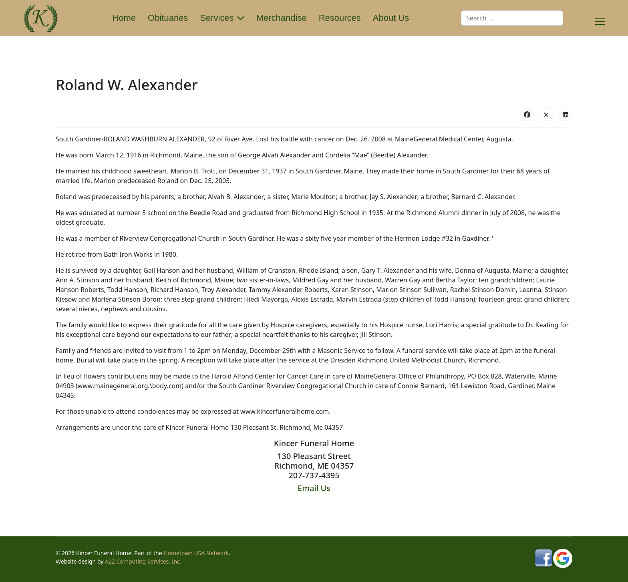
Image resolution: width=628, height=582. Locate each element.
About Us (391, 18)
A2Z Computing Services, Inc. (143, 561)
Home (124, 18)
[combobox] (512, 18)
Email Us (314, 488)
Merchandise (281, 18)
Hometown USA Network (196, 553)
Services (216, 18)
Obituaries (168, 18)
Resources (340, 18)
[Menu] (600, 18)
